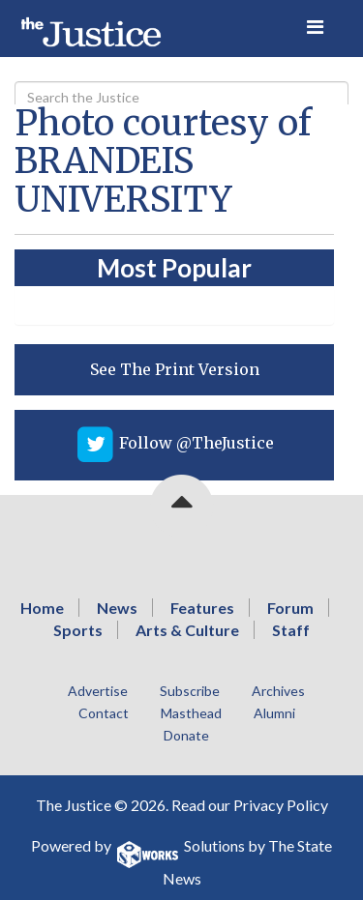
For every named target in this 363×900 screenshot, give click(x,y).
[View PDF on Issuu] (174, 369)
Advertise (98, 690)
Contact (103, 713)
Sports (78, 630)
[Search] (181, 97)
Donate (186, 735)
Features (202, 607)
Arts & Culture (187, 630)
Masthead (191, 713)
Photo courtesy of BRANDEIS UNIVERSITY (163, 161)
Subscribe (190, 690)
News (117, 607)
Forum (290, 607)
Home (42, 607)
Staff (291, 630)
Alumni (274, 713)
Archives (278, 690)
